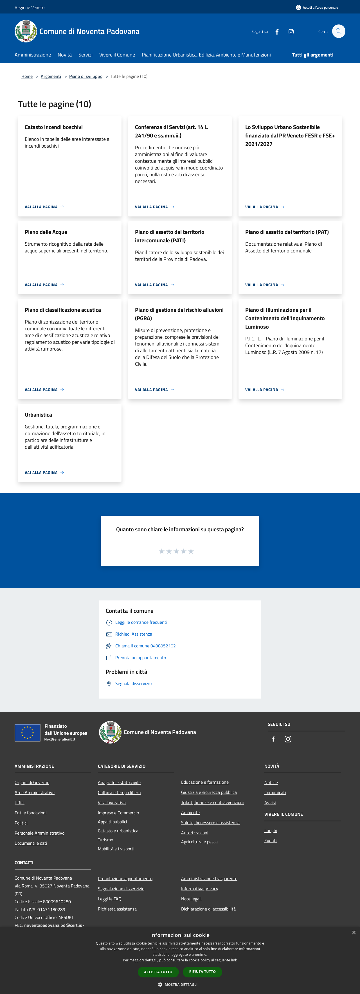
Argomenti (51, 76)
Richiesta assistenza (117, 908)
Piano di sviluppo (85, 76)
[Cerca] (338, 31)
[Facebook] (274, 31)
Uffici (19, 802)
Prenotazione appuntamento (125, 878)
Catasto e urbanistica (118, 830)
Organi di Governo (32, 782)
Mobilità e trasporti (116, 848)
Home (27, 76)
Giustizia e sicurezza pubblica (209, 792)
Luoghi (270, 830)
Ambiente (190, 812)
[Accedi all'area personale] (317, 7)
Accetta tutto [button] (158, 972)
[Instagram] (288, 31)
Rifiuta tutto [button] (202, 971)
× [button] (354, 933)
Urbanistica (38, 414)
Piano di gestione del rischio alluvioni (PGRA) (179, 313)
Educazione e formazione (205, 782)
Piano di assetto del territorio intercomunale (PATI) (169, 236)
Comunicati (275, 792)
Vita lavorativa (112, 802)
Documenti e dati (31, 843)
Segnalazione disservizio (121, 888)
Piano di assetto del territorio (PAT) (287, 231)
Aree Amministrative (35, 792)
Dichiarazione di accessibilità (208, 908)
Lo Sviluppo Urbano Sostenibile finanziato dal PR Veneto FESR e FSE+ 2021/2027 (290, 135)
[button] (180, 984)
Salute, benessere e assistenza (210, 822)
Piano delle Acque (46, 231)
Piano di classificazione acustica (63, 309)
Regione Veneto (29, 7)
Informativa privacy (199, 888)
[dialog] (180, 960)
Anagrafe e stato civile (119, 782)
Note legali (191, 898)
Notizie (271, 782)
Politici (21, 822)
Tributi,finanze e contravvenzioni (212, 802)
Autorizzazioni (194, 832)
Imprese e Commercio (118, 812)
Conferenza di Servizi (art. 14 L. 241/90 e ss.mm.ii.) (171, 131)
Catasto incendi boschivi (54, 127)
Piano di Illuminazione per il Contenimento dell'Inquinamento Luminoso (285, 318)
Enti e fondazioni (31, 812)
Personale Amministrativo (39, 833)
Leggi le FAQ (110, 898)
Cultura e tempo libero (119, 792)
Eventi (270, 840)
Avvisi (270, 802)
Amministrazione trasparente (209, 878)
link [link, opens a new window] (234, 960)
